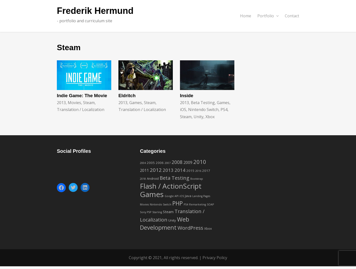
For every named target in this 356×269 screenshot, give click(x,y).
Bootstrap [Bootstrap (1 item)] (196, 178)
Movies (74, 102)
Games (135, 102)
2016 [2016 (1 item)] (198, 171)
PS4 (224, 109)
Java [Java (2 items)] (188, 196)
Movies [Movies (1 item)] (144, 204)
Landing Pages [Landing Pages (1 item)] (201, 196)
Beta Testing (203, 102)
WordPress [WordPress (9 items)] (190, 227)
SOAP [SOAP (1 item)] (210, 204)
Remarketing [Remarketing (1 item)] (197, 204)
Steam (89, 102)
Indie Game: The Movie (82, 95)
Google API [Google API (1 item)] (171, 196)
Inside (186, 95)
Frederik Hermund (95, 11)
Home (245, 16)
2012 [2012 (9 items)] (156, 169)
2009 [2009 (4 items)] (187, 162)
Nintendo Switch (203, 109)
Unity (198, 116)
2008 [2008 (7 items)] (177, 162)
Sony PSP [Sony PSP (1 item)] (145, 212)
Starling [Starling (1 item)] (157, 212)
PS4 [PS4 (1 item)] (186, 204)
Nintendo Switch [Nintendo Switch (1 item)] (160, 204)
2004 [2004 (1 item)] (143, 163)
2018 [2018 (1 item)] (143, 178)
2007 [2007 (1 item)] (168, 163)
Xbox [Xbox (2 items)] (208, 228)
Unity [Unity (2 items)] (172, 220)
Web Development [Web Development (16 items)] (164, 223)
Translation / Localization (80, 109)
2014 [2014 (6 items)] (180, 170)
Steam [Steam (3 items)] (168, 211)
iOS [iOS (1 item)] (181, 196)
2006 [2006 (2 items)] (160, 162)
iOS (183, 109)
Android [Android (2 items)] (153, 178)
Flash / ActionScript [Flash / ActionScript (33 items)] (170, 186)
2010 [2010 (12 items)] (199, 161)
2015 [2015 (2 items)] (190, 170)
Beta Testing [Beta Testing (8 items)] (174, 178)
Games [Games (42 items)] (152, 194)
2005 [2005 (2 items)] (151, 162)
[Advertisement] (261, 178)
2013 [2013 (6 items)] (168, 170)
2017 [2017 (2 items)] (206, 170)
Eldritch (126, 95)
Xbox (210, 116)
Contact (292, 16)
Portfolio (268, 16)
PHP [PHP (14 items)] (177, 203)
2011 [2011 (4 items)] (144, 170)
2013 (61, 102)
